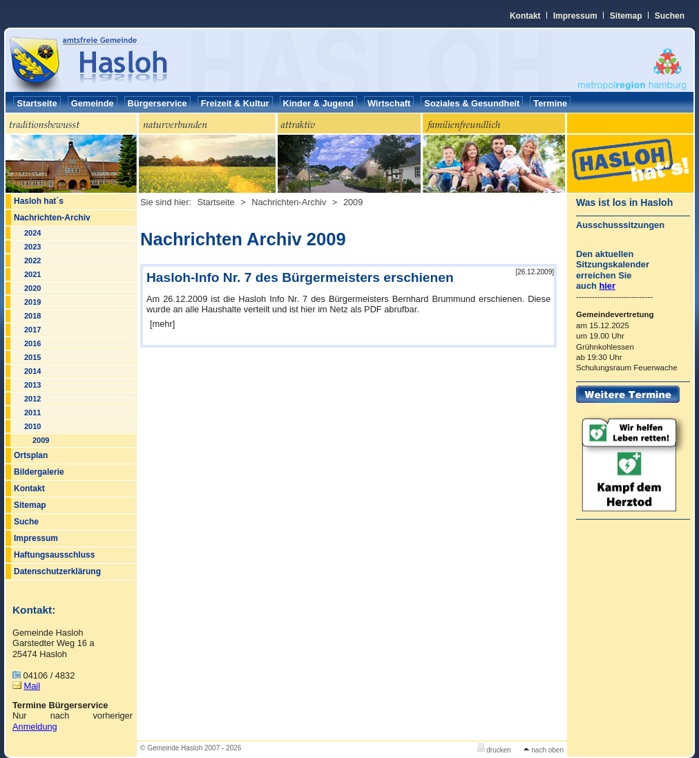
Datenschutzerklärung (57, 571)
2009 (40, 440)
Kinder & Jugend (318, 103)
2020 (32, 288)
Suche (26, 522)
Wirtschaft (388, 103)
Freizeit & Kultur (235, 103)
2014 (32, 371)
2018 (32, 316)
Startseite (37, 103)
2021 (32, 274)
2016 (32, 343)
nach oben (543, 750)
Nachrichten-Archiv (52, 217)
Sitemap (626, 16)
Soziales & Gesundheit (471, 103)
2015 (32, 357)
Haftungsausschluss (54, 555)
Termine (550, 103)
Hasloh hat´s (39, 201)
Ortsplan (31, 455)
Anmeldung (34, 726)
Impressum (575, 16)
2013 (32, 385)
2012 (32, 399)
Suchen (669, 16)
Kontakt (525, 16)
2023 (32, 247)
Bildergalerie (39, 472)
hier (607, 286)
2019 (32, 302)
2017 (32, 329)
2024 (32, 233)
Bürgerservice (157, 103)
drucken (494, 750)
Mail (32, 686)
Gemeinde (92, 103)
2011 (32, 412)
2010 (32, 426)
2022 (32, 260)
